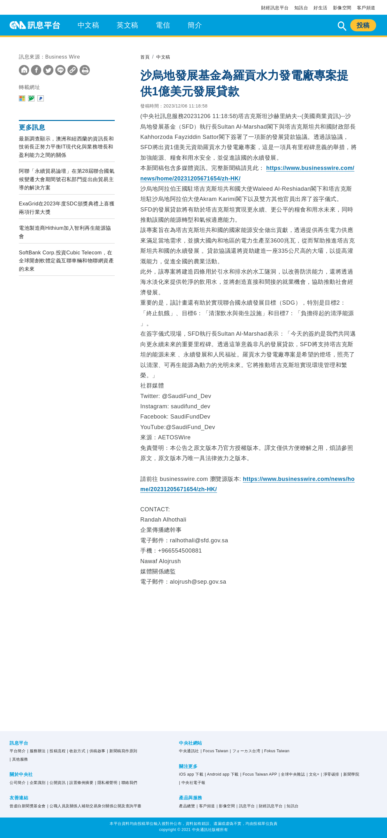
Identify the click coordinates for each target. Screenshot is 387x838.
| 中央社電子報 (192, 782)
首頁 (145, 57)
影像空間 (342, 7)
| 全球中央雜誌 (292, 774)
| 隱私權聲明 (106, 782)
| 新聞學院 (350, 774)
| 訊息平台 (245, 806)
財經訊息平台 (275, 7)
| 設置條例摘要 (80, 782)
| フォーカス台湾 (245, 751)
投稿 (363, 25)
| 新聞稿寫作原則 (122, 751)
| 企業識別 (36, 782)
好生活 (320, 7)
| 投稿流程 (56, 751)
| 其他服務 (19, 759)
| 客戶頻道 (206, 806)
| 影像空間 (226, 806)
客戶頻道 (366, 7)
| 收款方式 (76, 751)
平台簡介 (18, 751)
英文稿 (127, 25)
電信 (163, 25)
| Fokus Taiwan (276, 751)
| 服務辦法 (36, 751)
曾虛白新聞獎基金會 (28, 806)
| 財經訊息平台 (269, 806)
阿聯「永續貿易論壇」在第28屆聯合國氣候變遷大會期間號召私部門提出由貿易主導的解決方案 (66, 179)
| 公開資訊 (56, 782)
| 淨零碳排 (330, 774)
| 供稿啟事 (96, 751)
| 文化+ (312, 774)
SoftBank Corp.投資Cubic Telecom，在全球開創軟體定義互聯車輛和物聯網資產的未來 (66, 261)
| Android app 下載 (222, 774)
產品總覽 (187, 806)
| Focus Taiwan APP (258, 774)
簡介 (195, 25)
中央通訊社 (189, 751)
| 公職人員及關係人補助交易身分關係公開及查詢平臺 (94, 806)
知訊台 (301, 7)
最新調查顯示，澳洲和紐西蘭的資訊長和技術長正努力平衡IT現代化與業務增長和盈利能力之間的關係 (66, 147)
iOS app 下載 (191, 774)
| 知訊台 (291, 806)
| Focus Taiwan (214, 751)
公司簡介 (18, 782)
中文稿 (88, 25)
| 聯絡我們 (128, 782)
